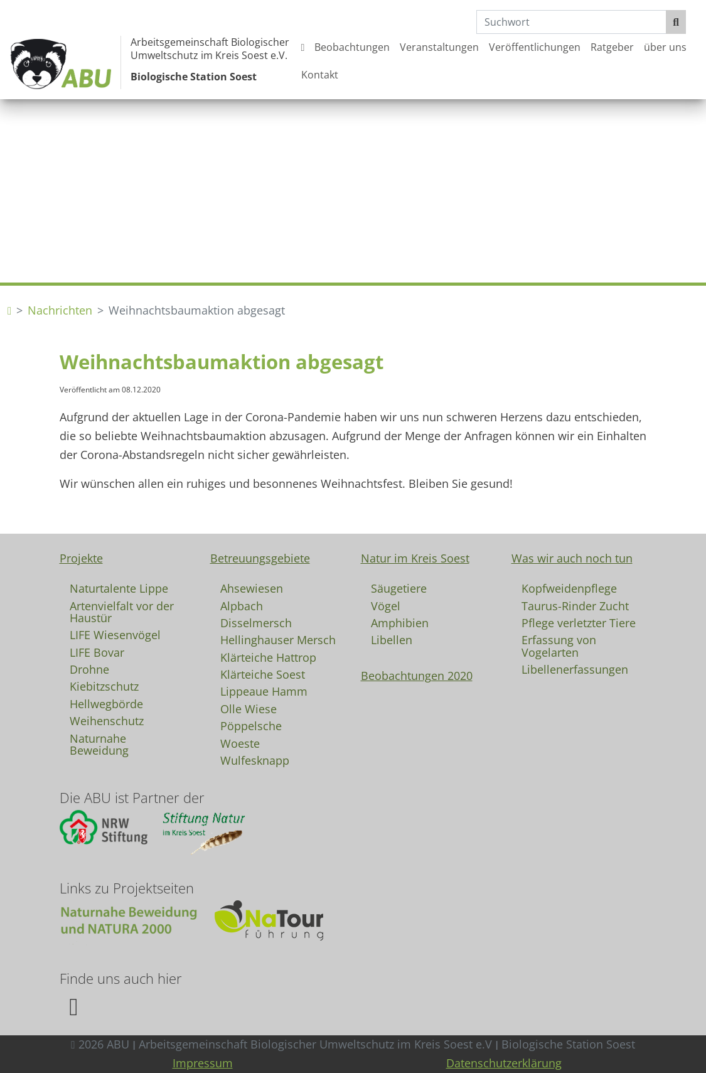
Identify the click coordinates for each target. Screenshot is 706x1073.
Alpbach (241, 605)
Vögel (385, 605)
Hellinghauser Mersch (278, 639)
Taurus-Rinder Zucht (575, 605)
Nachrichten (60, 310)
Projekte (81, 558)
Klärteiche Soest (262, 674)
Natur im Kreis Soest (415, 558)
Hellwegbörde (106, 703)
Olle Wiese (248, 708)
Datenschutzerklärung (504, 1062)
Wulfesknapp (254, 760)
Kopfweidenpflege (569, 588)
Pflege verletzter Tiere (578, 622)
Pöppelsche (251, 725)
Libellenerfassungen (574, 669)
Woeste (240, 743)
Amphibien (400, 622)
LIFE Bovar (97, 652)
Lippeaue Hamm (264, 691)
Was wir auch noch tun (572, 558)
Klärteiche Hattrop (268, 657)
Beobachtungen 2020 (417, 675)
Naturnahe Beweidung (99, 744)
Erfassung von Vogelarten (558, 645)
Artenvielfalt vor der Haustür (122, 611)
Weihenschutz (107, 720)
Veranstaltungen (439, 47)
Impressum (203, 1062)
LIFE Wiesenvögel (115, 634)
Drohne (89, 669)
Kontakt (319, 75)
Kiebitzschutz (104, 686)
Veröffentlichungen (534, 47)
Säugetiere (399, 588)
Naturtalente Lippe (119, 588)
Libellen (391, 639)
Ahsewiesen (251, 588)
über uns (665, 47)
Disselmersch (256, 622)
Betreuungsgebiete (260, 558)
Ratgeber (612, 47)
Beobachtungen (352, 47)
